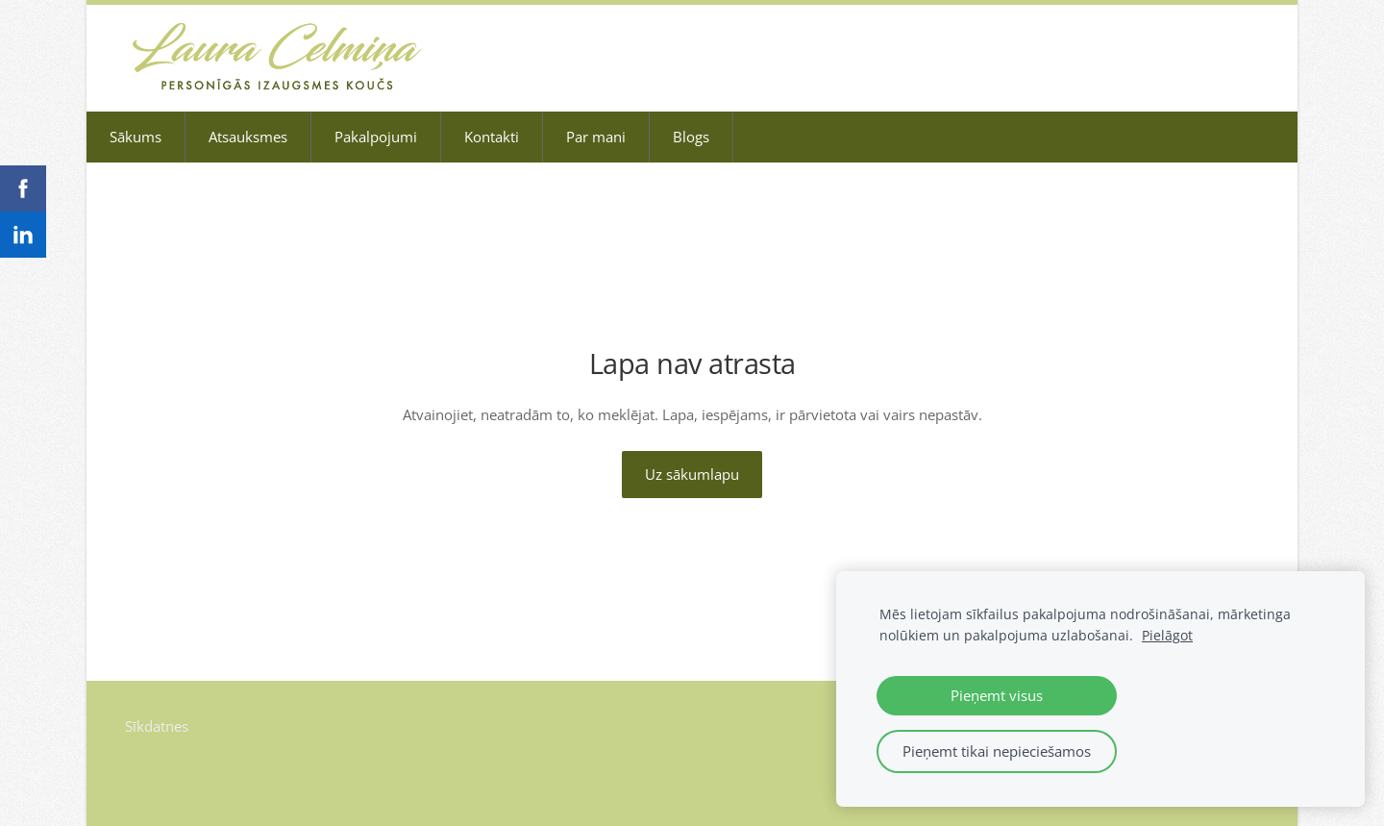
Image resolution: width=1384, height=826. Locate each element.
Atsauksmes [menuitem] (248, 136)
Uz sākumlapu (692, 474)
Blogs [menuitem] (691, 136)
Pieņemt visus (997, 695)
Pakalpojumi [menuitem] (375, 136)
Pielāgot (1167, 635)
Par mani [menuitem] (596, 136)
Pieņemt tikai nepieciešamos (996, 751)
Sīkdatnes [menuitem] (156, 726)
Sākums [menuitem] (135, 136)
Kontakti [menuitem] (491, 136)
